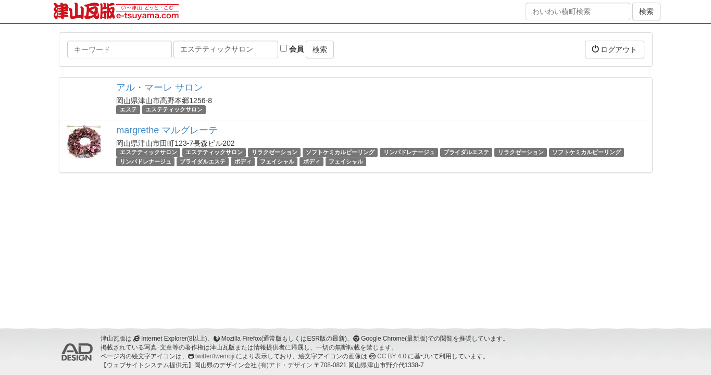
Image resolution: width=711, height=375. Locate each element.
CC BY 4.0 (391, 356)
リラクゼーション (274, 152)
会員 (292, 49)
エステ (128, 109)
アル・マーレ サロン (159, 87)
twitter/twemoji (214, 356)
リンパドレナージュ (409, 152)
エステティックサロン (174, 109)
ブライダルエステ (466, 152)
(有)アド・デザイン (285, 365)
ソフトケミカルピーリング (340, 152)
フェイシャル (277, 161)
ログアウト (615, 49)
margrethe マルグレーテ (167, 130)
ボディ (243, 161)
